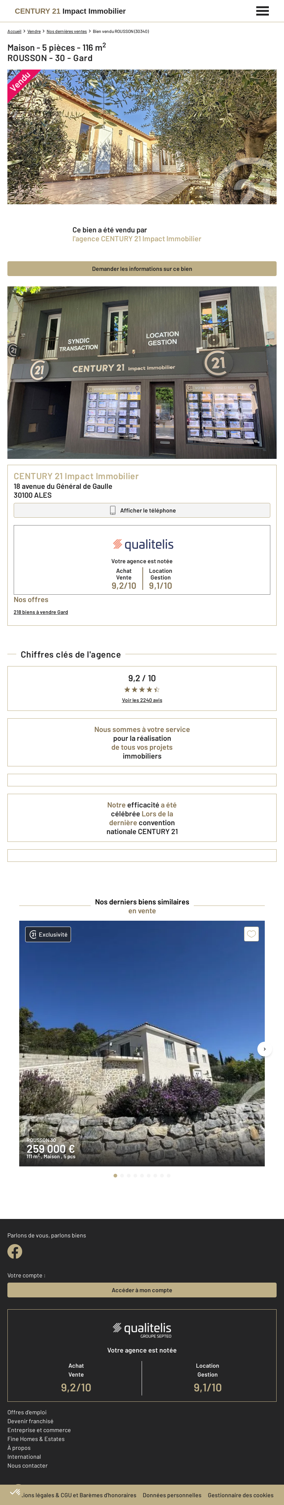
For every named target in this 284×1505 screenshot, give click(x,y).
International (24, 1456)
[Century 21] (70, 11)
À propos (19, 1447)
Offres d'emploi (27, 1411)
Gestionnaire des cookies (241, 1494)
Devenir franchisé (30, 1420)
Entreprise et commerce (39, 1429)
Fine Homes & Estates (36, 1438)
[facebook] (14, 1251)
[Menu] (262, 10)
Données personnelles (172, 1494)
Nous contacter (27, 1465)
